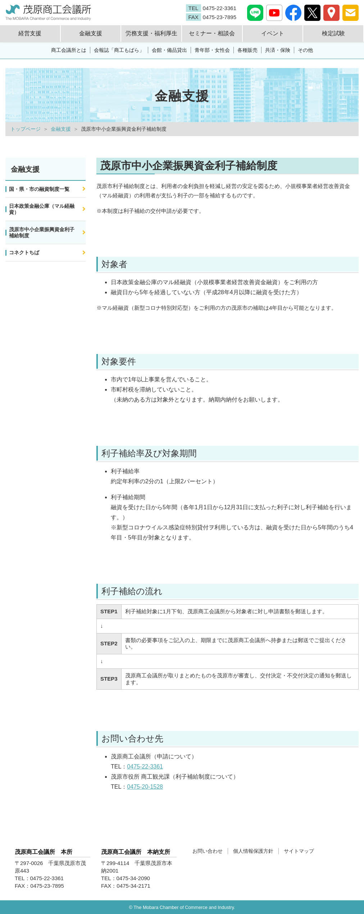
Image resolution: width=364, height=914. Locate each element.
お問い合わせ (207, 851)
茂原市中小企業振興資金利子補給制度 (41, 232)
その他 (305, 50)
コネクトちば (24, 252)
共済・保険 (277, 50)
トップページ (25, 129)
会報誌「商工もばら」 (119, 50)
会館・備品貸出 (169, 50)
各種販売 (247, 50)
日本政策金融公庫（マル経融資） (41, 209)
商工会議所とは (68, 50)
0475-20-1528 (145, 787)
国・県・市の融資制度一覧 (39, 189)
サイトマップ (299, 851)
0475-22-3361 (145, 766)
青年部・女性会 (212, 50)
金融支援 (61, 129)
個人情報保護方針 (253, 851)
